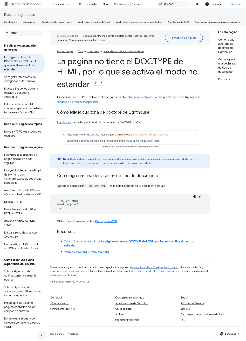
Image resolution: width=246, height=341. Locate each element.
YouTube (185, 308)
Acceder (236, 4)
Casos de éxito (88, 4)
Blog (105, 4)
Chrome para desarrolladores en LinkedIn (203, 314)
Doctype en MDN (106, 221)
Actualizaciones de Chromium (131, 303)
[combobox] (174, 4)
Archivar (120, 314)
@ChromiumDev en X (192, 303)
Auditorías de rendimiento (57, 22)
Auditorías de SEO (178, 22)
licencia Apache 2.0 (79, 271)
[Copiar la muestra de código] (200, 196)
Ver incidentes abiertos (62, 308)
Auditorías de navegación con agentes (217, 22)
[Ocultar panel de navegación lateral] (41, 334)
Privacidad (72, 333)
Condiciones (57, 333)
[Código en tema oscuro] (194, 196)
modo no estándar (141, 97)
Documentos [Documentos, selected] (60, 4)
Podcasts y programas (127, 319)
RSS (183, 319)
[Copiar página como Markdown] (96, 82)
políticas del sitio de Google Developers (156, 271)
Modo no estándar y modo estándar (86, 251)
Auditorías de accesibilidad (94, 22)
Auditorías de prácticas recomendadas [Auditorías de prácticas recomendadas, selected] (139, 22)
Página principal (65, 51)
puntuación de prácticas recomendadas (130, 163)
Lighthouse (26, 15)
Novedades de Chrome (127, 4)
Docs (8, 15)
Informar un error (59, 303)
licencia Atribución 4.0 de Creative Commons (155, 267)
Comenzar (29, 22)
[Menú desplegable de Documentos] (72, 4)
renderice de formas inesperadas (78, 102)
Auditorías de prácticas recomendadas (124, 51)
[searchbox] (23, 33)
